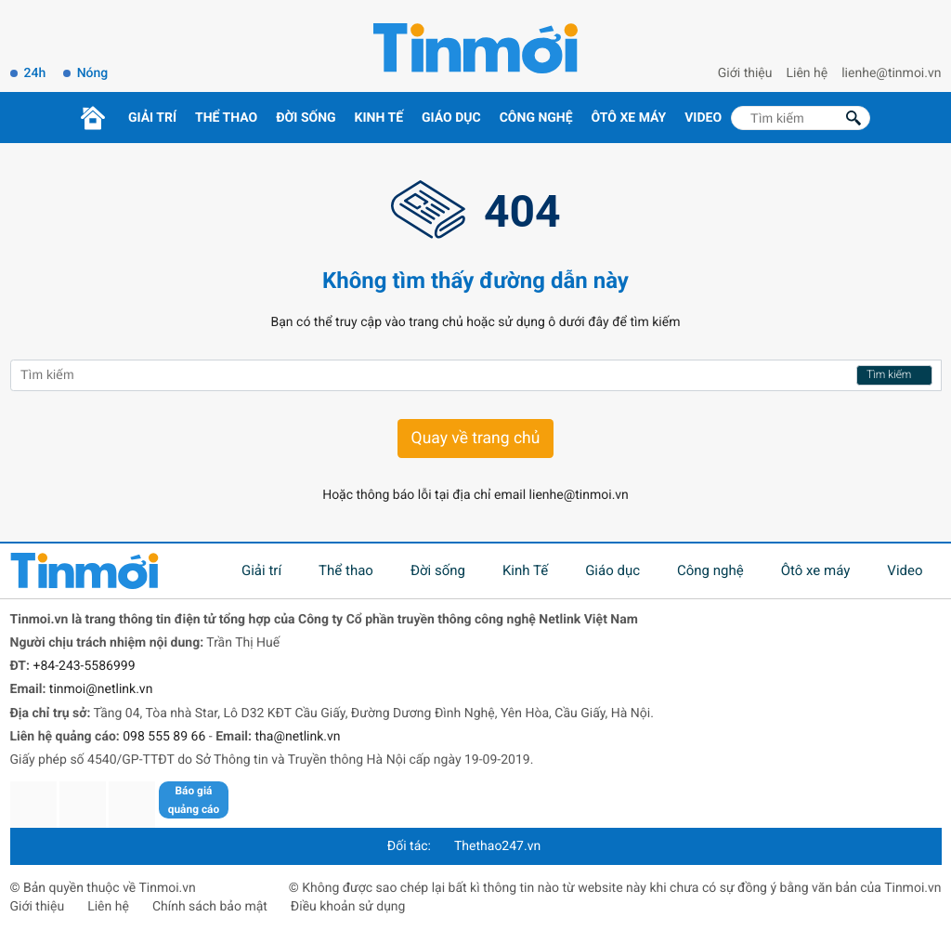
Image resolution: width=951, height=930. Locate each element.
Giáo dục (451, 118)
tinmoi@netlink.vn (101, 689)
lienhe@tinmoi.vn (891, 73)
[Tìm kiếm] (800, 118)
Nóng (93, 73)
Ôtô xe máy (629, 118)
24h (35, 73)
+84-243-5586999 (84, 666)
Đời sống (305, 118)
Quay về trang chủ (476, 438)
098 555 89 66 (164, 736)
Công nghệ (536, 118)
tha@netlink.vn (298, 736)
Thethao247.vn (497, 846)
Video (703, 118)
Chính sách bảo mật (209, 906)
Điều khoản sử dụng (348, 906)
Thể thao (226, 118)
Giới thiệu (745, 73)
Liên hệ (807, 73)
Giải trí (152, 118)
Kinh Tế (379, 118)
